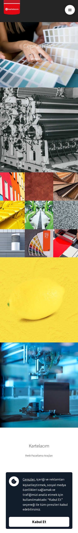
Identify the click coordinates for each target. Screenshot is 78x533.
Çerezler (29, 479)
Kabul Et (39, 521)
